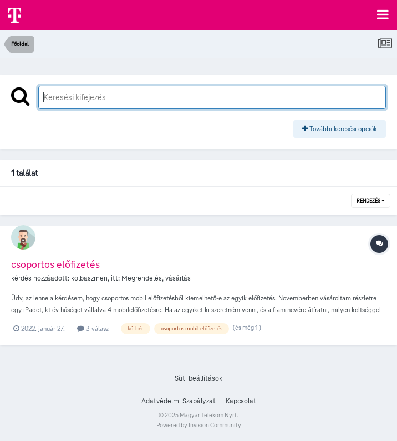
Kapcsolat (241, 401)
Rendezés (371, 201)
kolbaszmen (89, 278)
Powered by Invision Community (198, 425)
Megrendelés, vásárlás (156, 278)
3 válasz (93, 328)
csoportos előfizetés (55, 264)
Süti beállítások (198, 378)
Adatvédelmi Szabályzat (178, 401)
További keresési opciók (339, 128)
